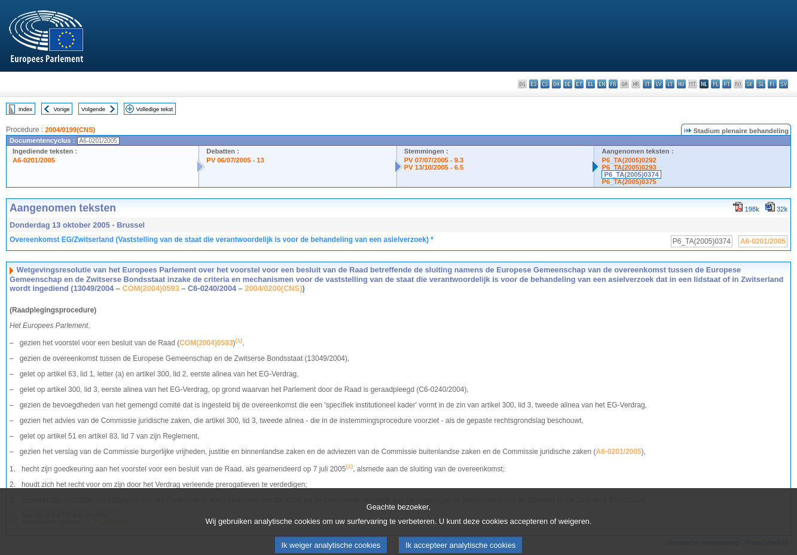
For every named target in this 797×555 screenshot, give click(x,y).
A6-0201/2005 (34, 160)
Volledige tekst (154, 109)
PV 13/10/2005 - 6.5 (434, 167)
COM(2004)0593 (150, 288)
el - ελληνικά (590, 83)
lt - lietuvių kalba (669, 83)
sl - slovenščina (760, 83)
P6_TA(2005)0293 (628, 167)
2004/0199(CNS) (70, 129)
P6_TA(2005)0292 (628, 160)
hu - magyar (681, 83)
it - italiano (647, 83)
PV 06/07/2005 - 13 (235, 160)
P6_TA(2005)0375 (628, 181)
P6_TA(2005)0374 (631, 174)
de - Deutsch (567, 83)
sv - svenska (783, 83)
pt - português (726, 83)
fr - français (613, 83)
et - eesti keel (579, 83)
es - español (533, 83)
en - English (601, 83)
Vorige (62, 109)
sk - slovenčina (749, 83)
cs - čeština (545, 83)
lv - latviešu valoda (658, 83)
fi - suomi (772, 83)
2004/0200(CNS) (273, 288)
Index (25, 109)
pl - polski (715, 83)
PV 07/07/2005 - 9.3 (434, 160)
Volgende (93, 109)
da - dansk (556, 83)
